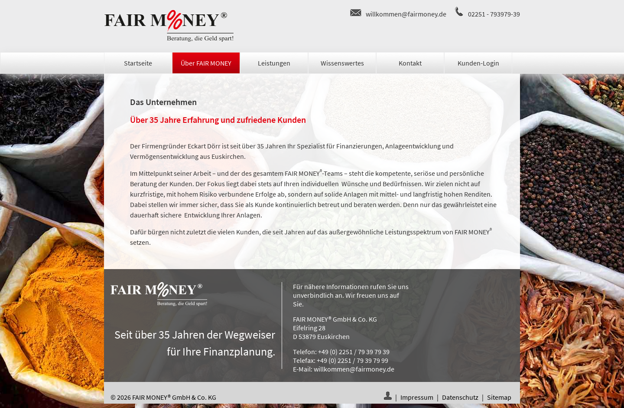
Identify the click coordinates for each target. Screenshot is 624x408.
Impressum (416, 397)
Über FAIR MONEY (206, 63)
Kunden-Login (478, 63)
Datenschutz (460, 397)
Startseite (138, 63)
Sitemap (499, 397)
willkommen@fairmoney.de (406, 14)
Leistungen (274, 63)
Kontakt (410, 63)
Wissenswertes (342, 63)
